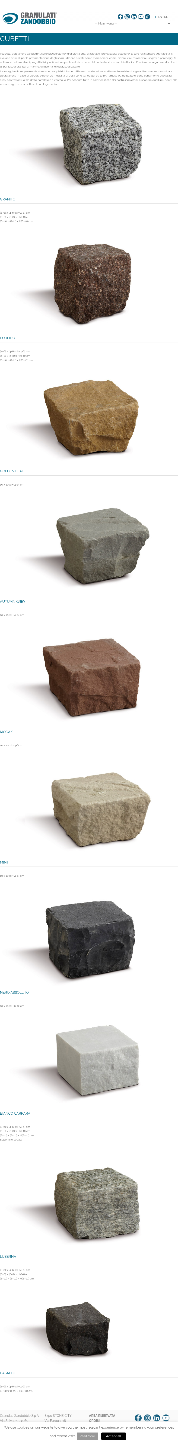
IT (155, 16)
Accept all (113, 1436)
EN (160, 16)
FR (171, 16)
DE (166, 16)
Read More (87, 1436)
